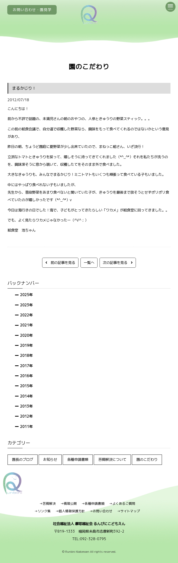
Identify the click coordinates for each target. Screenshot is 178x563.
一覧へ (89, 262)
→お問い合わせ (101, 511)
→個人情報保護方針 (70, 511)
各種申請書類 (77, 459)
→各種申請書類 (92, 503)
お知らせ (50, 459)
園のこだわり (146, 459)
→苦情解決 (47, 503)
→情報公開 (68, 503)
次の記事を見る (118, 262)
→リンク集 (42, 511)
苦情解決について (112, 459)
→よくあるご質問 (122, 503)
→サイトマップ (128, 511)
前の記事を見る (60, 262)
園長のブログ (22, 459)
